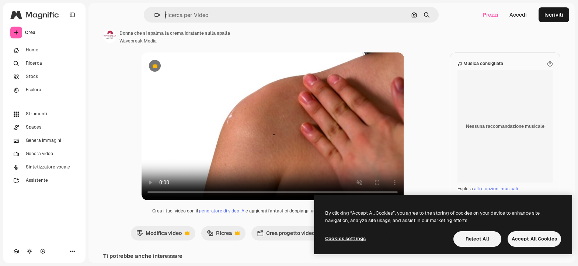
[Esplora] (44, 90)
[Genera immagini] (44, 141)
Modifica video (162, 235)
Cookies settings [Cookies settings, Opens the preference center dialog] (345, 238)
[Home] (44, 50)
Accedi (518, 14)
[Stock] (44, 77)
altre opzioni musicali (496, 189)
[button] (154, 15)
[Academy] (16, 251)
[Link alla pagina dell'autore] (109, 36)
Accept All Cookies (534, 239)
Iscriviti (553, 14)
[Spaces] (44, 127)
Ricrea (223, 235)
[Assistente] (44, 181)
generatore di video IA (221, 211)
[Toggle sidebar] (72, 15)
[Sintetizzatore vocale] (44, 167)
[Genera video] (44, 154)
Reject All (477, 239)
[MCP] (43, 251)
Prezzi (490, 14)
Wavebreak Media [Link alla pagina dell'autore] (138, 41)
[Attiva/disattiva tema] (29, 251)
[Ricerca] (44, 63)
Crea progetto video (290, 235)
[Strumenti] (44, 114)
